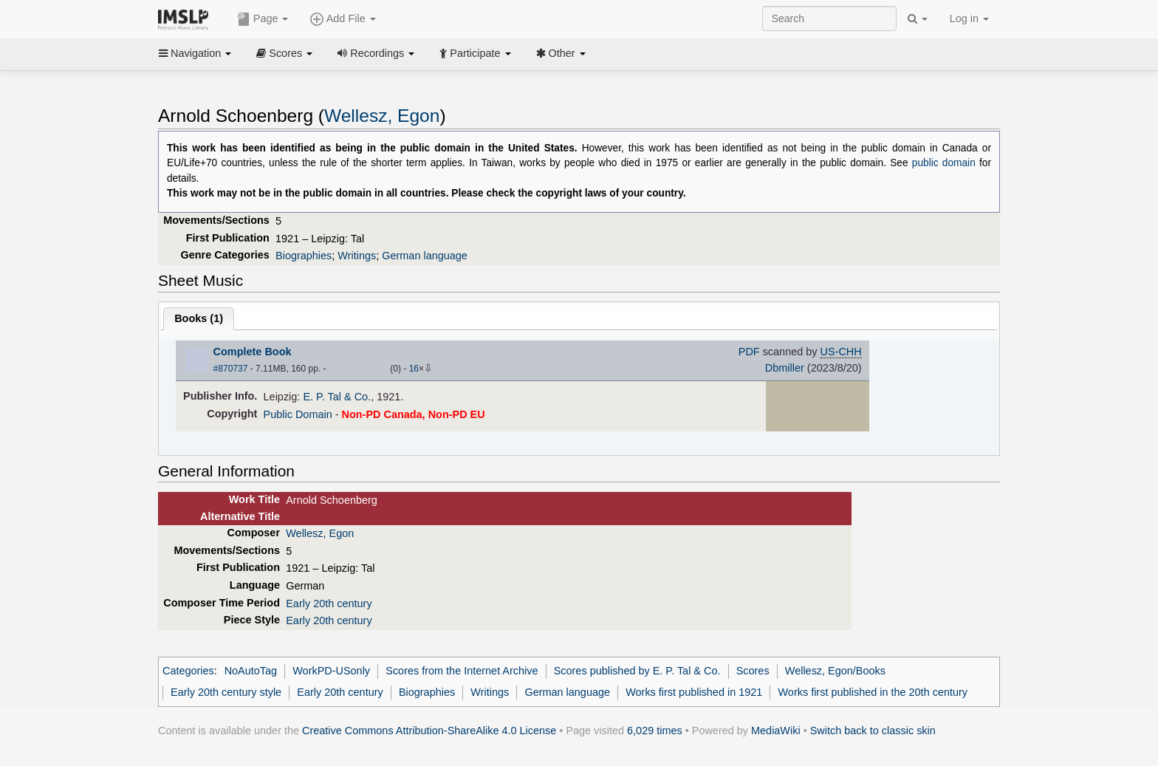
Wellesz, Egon (381, 116)
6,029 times (654, 730)
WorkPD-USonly (331, 671)
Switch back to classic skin (873, 730)
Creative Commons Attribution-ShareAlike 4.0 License (429, 730)
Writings (357, 255)
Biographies (303, 255)
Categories (188, 671)
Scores (284, 53)
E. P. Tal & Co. (337, 397)
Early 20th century (328, 603)
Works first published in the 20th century (872, 692)
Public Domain (298, 414)
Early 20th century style (226, 692)
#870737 (230, 368)
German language (424, 255)
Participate (474, 53)
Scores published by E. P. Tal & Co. (637, 671)
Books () (198, 318)
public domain (944, 162)
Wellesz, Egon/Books (835, 671)
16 (414, 368)
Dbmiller (784, 368)
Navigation (195, 53)
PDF (749, 352)
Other (561, 53)
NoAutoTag (251, 671)
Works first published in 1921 (694, 692)
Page (263, 19)
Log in (969, 18)
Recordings (376, 53)
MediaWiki (776, 730)
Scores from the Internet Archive (462, 671)
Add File (342, 19)
